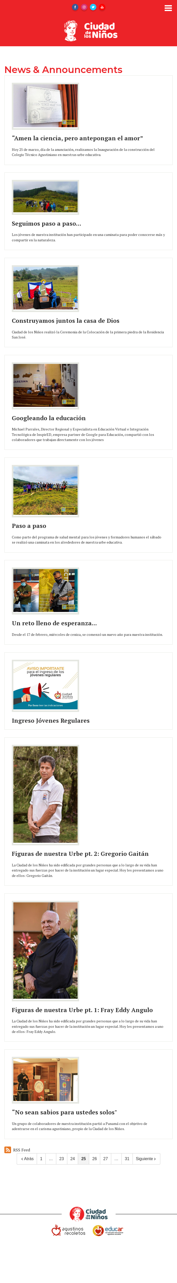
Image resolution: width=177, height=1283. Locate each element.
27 (105, 1159)
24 (72, 1159)
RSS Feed (17, 1150)
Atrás (27, 1159)
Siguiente (146, 1159)
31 (127, 1159)
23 (61, 1159)
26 (94, 1159)
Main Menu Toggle (168, 8)
